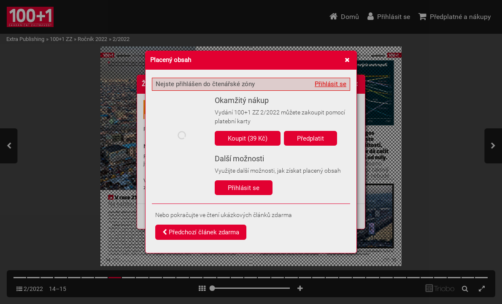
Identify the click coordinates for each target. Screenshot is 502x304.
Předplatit (310, 138)
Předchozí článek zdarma (200, 232)
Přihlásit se (330, 84)
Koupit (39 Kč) (247, 138)
